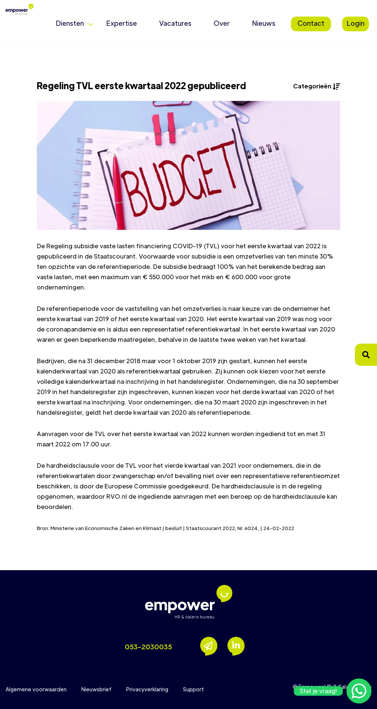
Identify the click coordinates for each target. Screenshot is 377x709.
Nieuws (263, 23)
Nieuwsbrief (96, 689)
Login (355, 23)
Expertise (121, 23)
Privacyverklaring (147, 689)
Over (222, 23)
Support (193, 689)
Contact (310, 23)
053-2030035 (148, 646)
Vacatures (175, 23)
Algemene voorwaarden (36, 689)
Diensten (70, 23)
